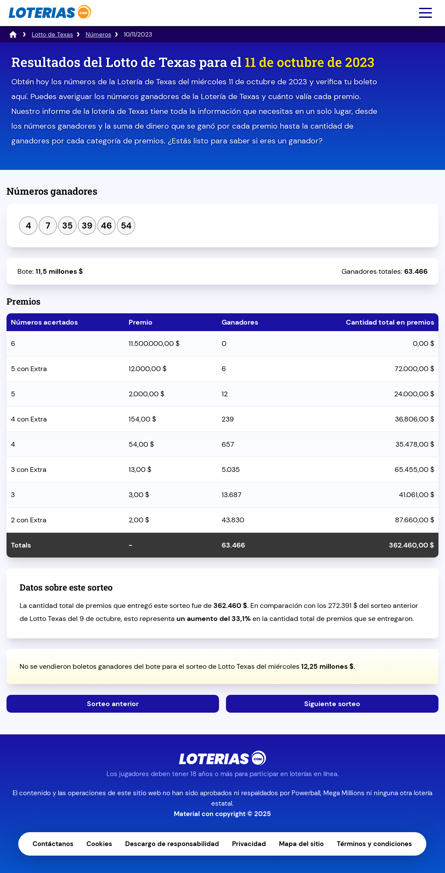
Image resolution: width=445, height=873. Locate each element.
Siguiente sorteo (332, 703)
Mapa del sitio (301, 844)
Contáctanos (53, 844)
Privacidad (249, 844)
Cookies (99, 844)
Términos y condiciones (374, 844)
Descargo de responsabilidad (172, 844)
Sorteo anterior (113, 703)
